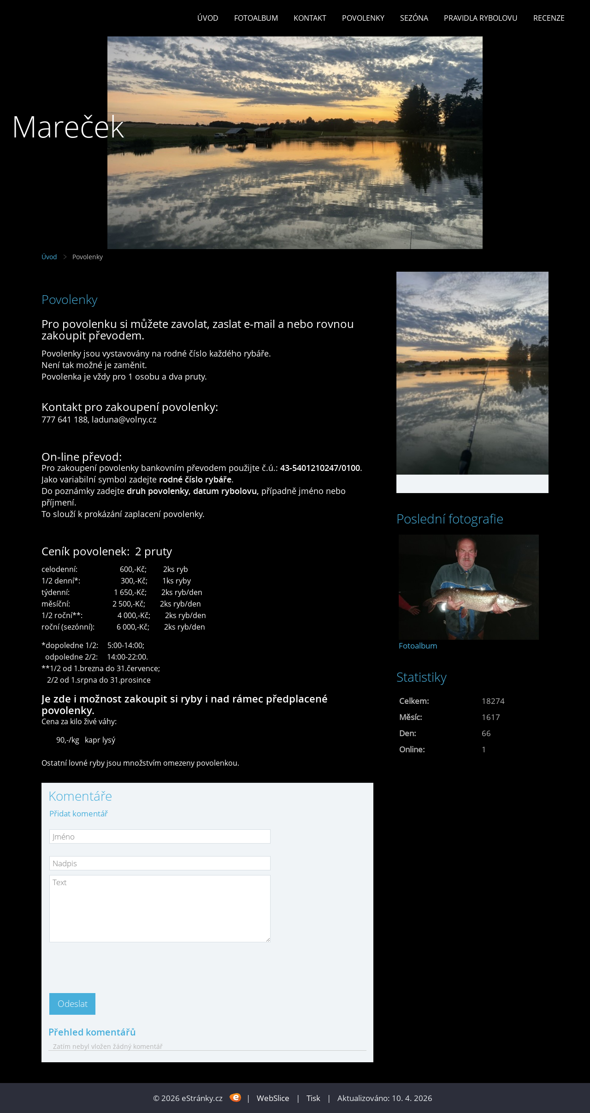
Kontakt (310, 18)
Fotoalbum (256, 18)
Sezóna (414, 18)
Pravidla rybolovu (481, 18)
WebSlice (273, 1098)
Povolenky (363, 18)
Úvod (207, 18)
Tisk (313, 1098)
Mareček (68, 126)
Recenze (549, 18)
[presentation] (119, 965)
